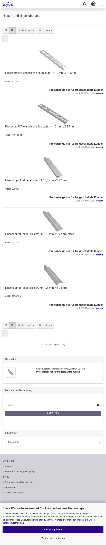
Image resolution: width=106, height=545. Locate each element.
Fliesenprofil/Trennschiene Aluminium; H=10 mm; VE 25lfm (40, 73)
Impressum (10, 487)
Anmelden (53, 413)
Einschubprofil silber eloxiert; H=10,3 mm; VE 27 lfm (36, 180)
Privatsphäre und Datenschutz (19, 482)
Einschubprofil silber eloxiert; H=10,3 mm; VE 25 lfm (36, 287)
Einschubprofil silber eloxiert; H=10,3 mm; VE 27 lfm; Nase (39, 234)
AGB (7, 477)
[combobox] (26, 30)
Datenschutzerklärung (13, 523)
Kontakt (8, 466)
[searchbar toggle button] (85, 4)
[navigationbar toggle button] (102, 4)
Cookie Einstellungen (14, 493)
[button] (6, 30)
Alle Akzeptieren (53, 529)
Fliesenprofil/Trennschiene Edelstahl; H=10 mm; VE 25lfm (39, 126)
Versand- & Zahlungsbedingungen (20, 471)
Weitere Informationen (53, 538)
